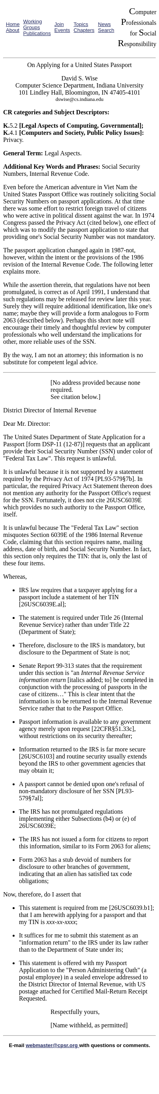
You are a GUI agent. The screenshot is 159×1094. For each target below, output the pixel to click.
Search (106, 30)
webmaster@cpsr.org (52, 1045)
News (104, 24)
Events (62, 30)
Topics (81, 24)
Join (59, 24)
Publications (37, 33)
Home (13, 24)
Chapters (84, 30)
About (12, 30)
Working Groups (32, 24)
